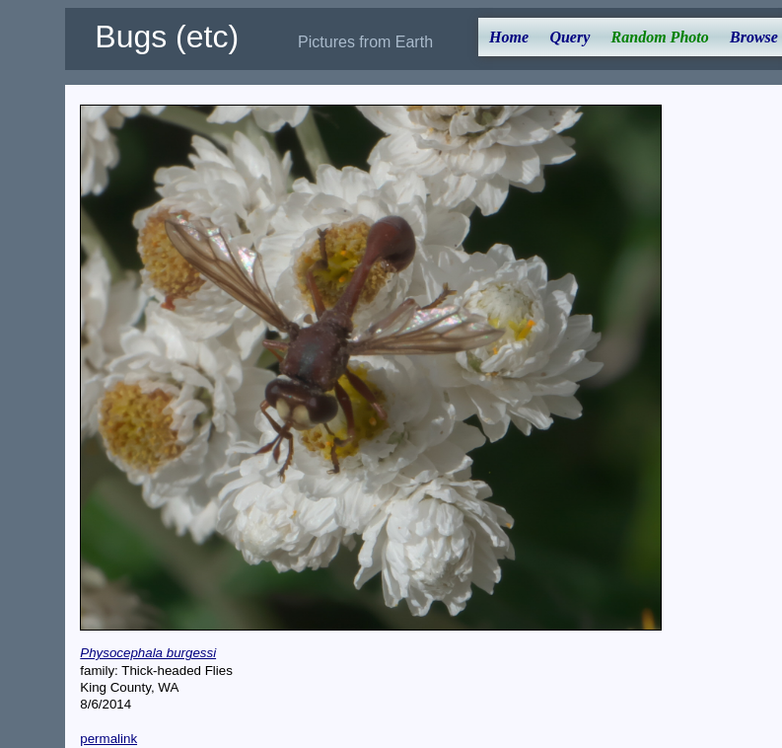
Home (509, 37)
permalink (108, 738)
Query (569, 37)
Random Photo (660, 37)
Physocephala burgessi (148, 652)
